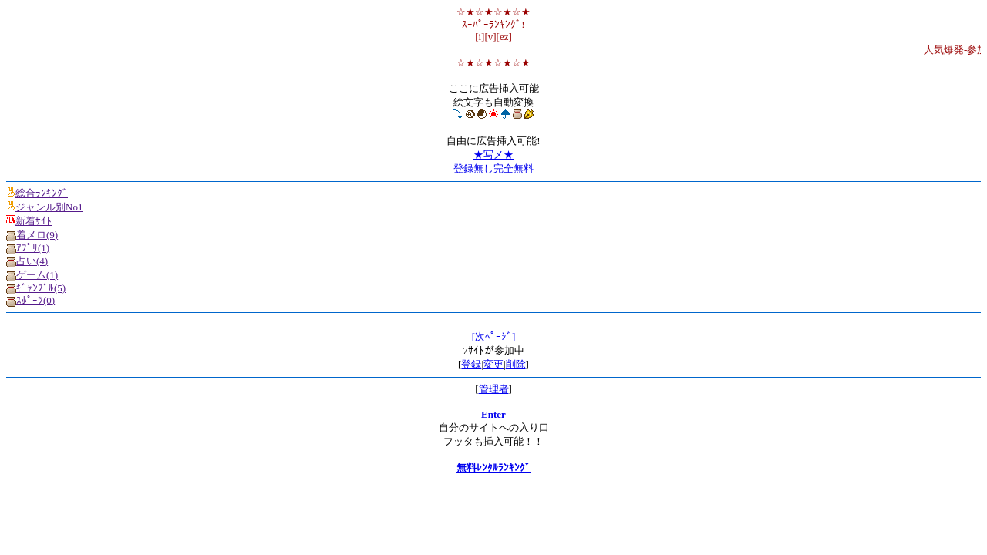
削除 (516, 364)
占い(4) (27, 261)
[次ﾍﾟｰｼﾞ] (494, 336)
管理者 (494, 389)
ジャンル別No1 (44, 207)
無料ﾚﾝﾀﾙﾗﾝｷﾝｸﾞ (493, 467)
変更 (493, 364)
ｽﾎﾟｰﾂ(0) (30, 300)
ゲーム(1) (32, 275)
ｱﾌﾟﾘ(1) (27, 248)
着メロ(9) (32, 234)
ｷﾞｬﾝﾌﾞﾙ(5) (36, 288)
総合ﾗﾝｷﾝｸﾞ (37, 193)
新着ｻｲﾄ (29, 221)
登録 (471, 364)
